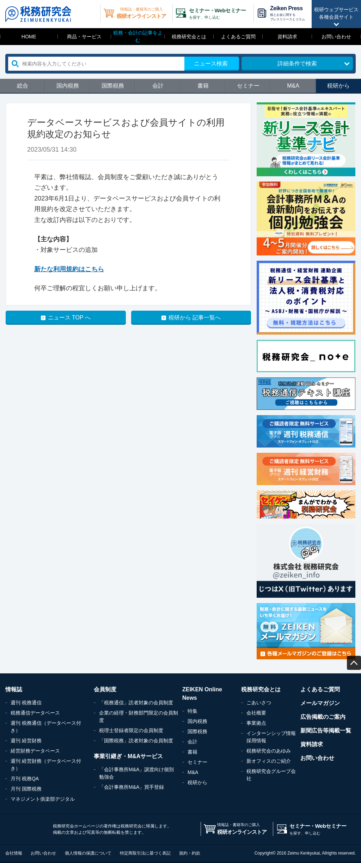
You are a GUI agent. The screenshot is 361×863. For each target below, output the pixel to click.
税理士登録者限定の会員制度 (131, 730)
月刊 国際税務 (26, 789)
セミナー (248, 86)
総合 (22, 86)
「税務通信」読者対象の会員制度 (136, 702)
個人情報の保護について (88, 853)
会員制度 (105, 689)
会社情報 (13, 853)
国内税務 (67, 86)
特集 (192, 711)
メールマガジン (320, 703)
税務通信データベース (35, 713)
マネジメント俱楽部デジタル (43, 799)
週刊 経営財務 (26, 740)
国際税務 (113, 86)
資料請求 (287, 36)
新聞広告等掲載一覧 (325, 731)
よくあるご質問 (238, 36)
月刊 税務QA (25, 778)
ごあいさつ (258, 702)
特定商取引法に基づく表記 (145, 853)
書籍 (203, 86)
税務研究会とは (189, 36)
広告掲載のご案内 (322, 717)
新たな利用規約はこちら (69, 269)
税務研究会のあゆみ (268, 751)
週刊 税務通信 (26, 702)
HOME (29, 36)
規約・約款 (189, 853)
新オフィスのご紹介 (268, 761)
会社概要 (256, 713)
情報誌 (13, 689)
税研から (338, 86)
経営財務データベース (35, 751)
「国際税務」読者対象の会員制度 (136, 740)
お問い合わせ (336, 36)
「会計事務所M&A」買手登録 (131, 787)
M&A (293, 86)
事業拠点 (256, 723)
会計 (158, 86)
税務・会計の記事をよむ (138, 36)
